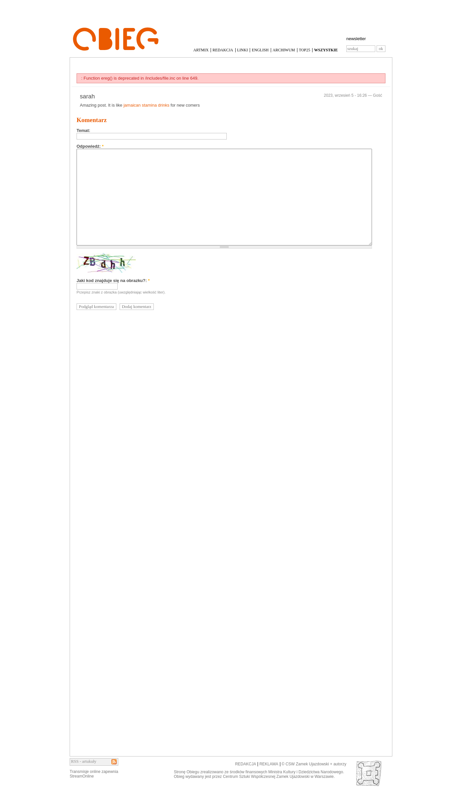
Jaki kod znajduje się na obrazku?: (113, 280)
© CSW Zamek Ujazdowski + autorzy (314, 764)
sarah (87, 96)
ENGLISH (260, 50)
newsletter (356, 38)
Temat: (83, 130)
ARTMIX (201, 50)
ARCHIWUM (284, 50)
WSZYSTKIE (326, 50)
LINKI (242, 50)
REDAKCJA (223, 50)
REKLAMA (268, 764)
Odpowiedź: (90, 146)
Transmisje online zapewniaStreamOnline (94, 774)
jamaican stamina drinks (146, 105)
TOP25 (304, 50)
